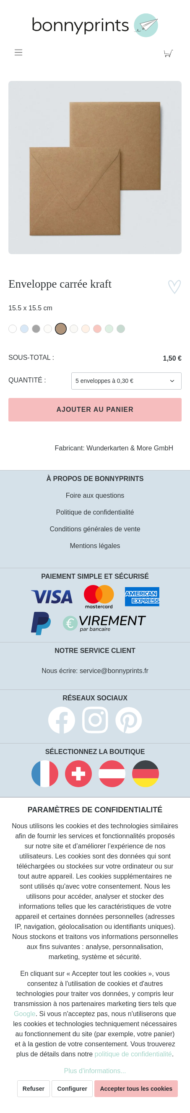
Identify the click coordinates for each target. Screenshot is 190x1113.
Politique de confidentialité (95, 512)
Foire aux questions (95, 495)
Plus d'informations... (95, 1070)
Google (25, 1013)
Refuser (33, 1088)
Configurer (72, 1088)
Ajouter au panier (94, 409)
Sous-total (30, 357)
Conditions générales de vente (94, 529)
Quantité (26, 380)
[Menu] (19, 52)
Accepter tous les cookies (136, 1088)
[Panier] (170, 52)
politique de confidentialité (133, 1054)
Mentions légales (95, 545)
